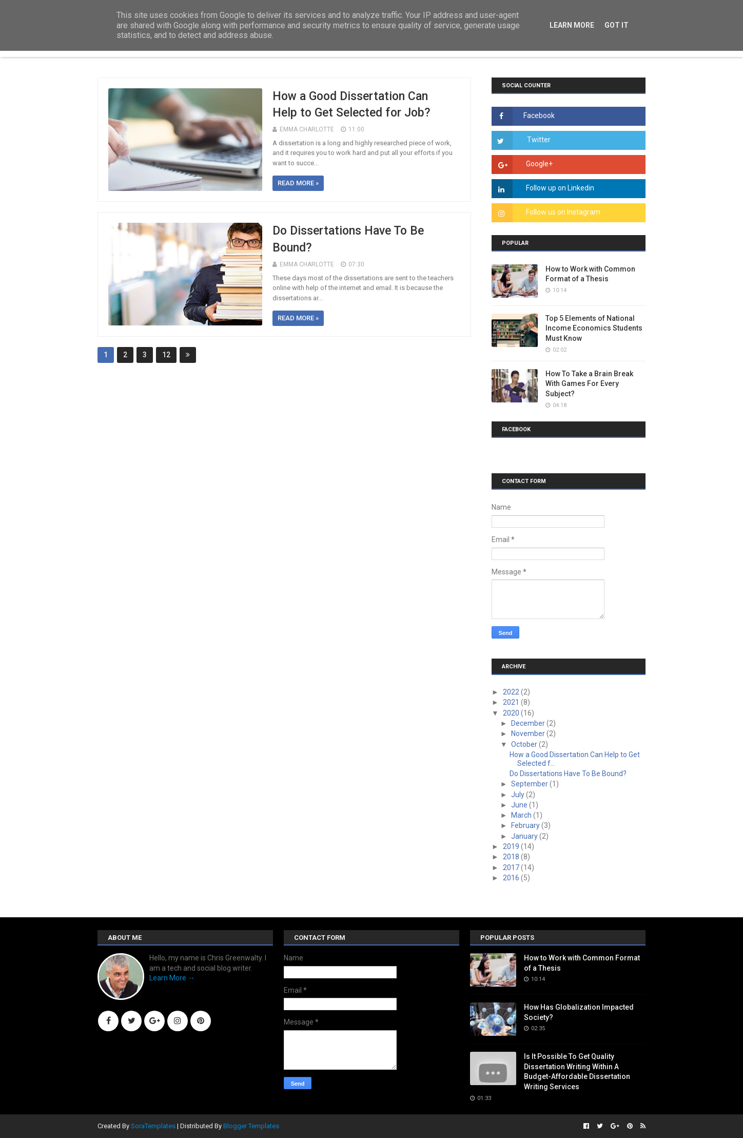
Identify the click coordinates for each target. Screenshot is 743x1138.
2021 (512, 702)
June (520, 805)
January (525, 836)
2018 (512, 857)
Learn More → (172, 978)
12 (166, 355)
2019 (512, 846)
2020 (512, 713)
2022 (512, 692)
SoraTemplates (153, 1126)
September (530, 784)
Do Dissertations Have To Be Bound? (568, 773)
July (518, 794)
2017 (512, 867)
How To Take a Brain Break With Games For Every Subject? (589, 384)
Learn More (572, 25)
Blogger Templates (251, 1126)
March (522, 815)
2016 (512, 878)
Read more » (298, 183)
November (528, 733)
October (525, 744)
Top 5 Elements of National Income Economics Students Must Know (593, 328)
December (528, 723)
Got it (616, 25)
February (526, 825)
